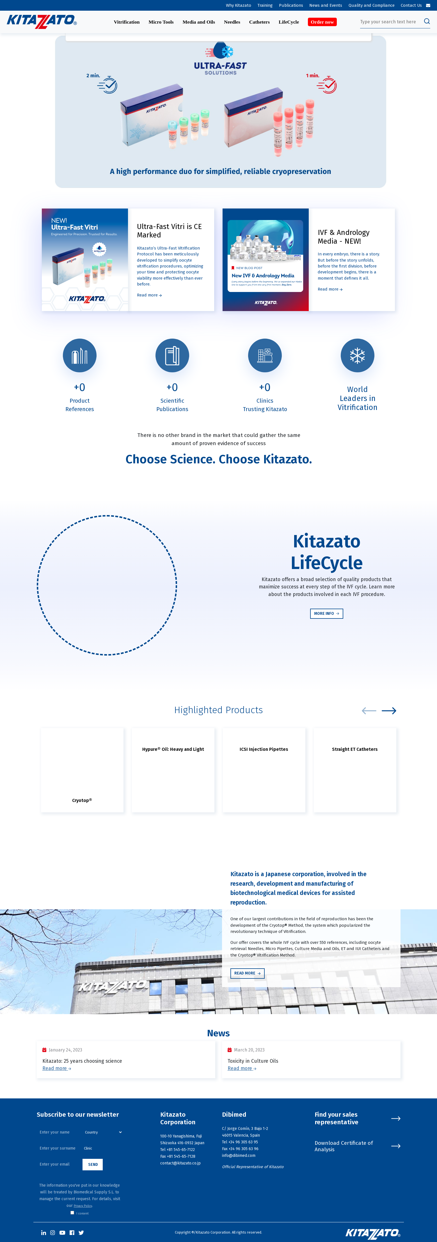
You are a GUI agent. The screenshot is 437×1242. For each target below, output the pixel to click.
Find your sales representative (358, 1118)
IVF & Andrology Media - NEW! (344, 237)
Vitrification (126, 22)
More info (326, 613)
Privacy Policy (83, 1206)
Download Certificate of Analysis (358, 1146)
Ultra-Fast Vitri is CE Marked (169, 231)
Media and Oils (199, 22)
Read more (149, 295)
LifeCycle (289, 22)
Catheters (259, 22)
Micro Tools (161, 22)
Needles (232, 22)
